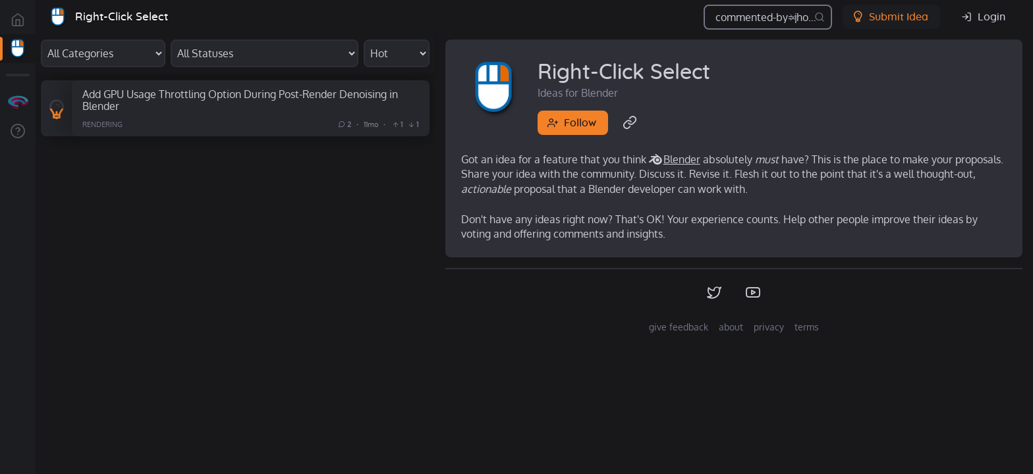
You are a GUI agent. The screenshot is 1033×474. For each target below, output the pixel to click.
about (731, 326)
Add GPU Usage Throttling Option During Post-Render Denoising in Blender (240, 100)
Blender (681, 159)
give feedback (678, 326)
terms (807, 326)
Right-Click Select (121, 16)
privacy (769, 326)
